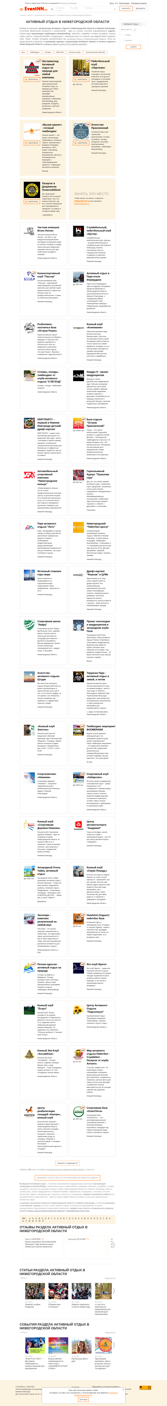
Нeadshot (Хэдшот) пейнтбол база (98, 917)
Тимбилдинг (35, 52)
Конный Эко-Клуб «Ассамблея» (48, 1052)
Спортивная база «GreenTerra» (97, 1110)
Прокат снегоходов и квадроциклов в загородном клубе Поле (98, 626)
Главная (23, 15)
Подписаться (110, 1278)
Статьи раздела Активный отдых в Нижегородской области (52, 1272)
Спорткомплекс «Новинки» (47, 776)
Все (23, 52)
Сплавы (48, 52)
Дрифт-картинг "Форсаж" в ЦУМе (97, 573)
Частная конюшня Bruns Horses (48, 229)
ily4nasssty (72, 1239)
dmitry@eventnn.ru (81, 204)
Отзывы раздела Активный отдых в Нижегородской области (54, 1229)
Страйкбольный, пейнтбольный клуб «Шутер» (99, 230)
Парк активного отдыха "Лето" (47, 525)
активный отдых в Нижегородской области (86, 39)
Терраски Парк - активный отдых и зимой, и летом (98, 676)
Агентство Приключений (99, 126)
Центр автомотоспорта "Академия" (96, 824)
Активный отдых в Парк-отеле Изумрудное (98, 276)
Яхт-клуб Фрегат (97, 964)
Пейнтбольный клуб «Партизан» (100, 64)
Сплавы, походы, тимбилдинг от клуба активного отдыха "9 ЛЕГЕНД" (49, 377)
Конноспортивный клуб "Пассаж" (49, 275)
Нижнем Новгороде (69, 3)
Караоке (128, 40)
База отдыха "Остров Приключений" (96, 422)
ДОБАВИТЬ (140, 8)
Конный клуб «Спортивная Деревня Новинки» (49, 824)
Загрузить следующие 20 (67, 1163)
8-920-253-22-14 (82, 201)
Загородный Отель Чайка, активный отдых (49, 870)
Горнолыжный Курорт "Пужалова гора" (98, 474)
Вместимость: (126, 29)
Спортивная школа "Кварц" (49, 623)
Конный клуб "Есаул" (45, 1007)
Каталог (30, 15)
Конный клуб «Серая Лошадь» (97, 869)
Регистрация (124, 3)
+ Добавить (24, 1278)
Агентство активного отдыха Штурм (48, 676)
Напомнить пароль (139, 3)
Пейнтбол (60, 52)
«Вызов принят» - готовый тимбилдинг (52, 128)
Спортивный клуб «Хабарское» (97, 776)
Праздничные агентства (78, 1211)
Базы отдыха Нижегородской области (46, 1211)
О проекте (75, 1387)
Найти (51, 9)
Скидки (128, 35)
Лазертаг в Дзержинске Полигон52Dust (51, 186)
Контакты (33, 79)
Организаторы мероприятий (45, 15)
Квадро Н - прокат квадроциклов (97, 374)
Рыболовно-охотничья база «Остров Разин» (47, 327)
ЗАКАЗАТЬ (126, 8)
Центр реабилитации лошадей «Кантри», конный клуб (49, 1113)
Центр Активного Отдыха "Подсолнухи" (97, 1008)
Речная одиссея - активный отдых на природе (49, 967)
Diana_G (28, 1239)
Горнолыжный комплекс (95, 52)
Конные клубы (75, 52)
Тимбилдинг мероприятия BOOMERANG (102, 728)
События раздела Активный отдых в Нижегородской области (54, 1326)
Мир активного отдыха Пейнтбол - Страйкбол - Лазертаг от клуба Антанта (98, 1057)
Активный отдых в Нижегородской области (66, 1169)
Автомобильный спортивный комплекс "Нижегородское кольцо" (48, 478)
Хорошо (83, 1400)
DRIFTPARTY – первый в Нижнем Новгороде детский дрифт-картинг (49, 424)
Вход (112, 3)
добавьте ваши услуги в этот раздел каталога (65, 44)
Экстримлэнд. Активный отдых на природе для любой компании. (50, 69)
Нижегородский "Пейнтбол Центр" (98, 525)
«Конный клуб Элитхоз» (46, 728)
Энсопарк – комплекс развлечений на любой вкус (47, 920)
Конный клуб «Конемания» (95, 326)
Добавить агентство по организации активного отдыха (67, 1178)
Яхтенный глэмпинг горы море (50, 573)
